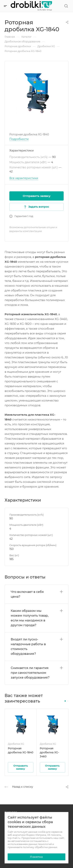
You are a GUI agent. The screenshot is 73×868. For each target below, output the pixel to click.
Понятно (36, 857)
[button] (65, 701)
